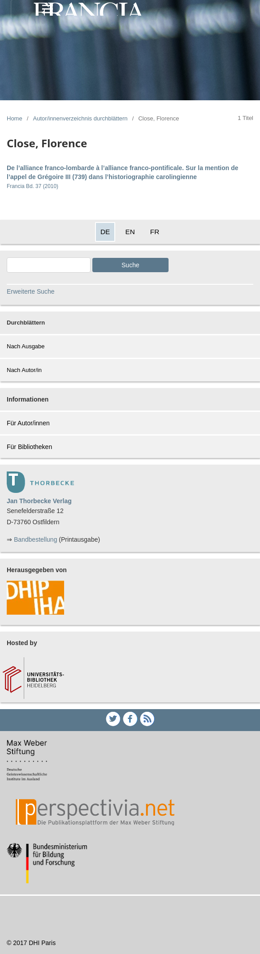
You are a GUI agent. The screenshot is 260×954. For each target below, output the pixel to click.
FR (155, 231)
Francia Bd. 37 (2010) (32, 186)
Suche (130, 265)
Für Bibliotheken (29, 446)
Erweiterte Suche (31, 291)
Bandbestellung (35, 539)
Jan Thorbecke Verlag (39, 501)
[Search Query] (49, 265)
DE (105, 231)
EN (129, 231)
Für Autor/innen (28, 423)
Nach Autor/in (24, 370)
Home (14, 118)
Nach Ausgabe (26, 346)
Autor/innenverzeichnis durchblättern (80, 118)
